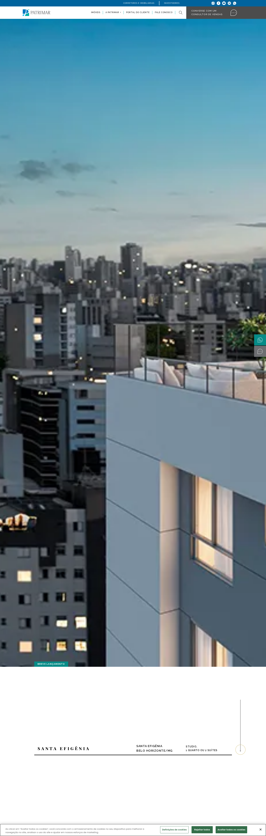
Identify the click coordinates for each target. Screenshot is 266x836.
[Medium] (229, 3)
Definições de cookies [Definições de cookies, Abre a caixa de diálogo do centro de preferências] (174, 829)
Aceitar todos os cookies (231, 829)
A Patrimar (112, 12)
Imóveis (95, 12)
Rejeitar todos (202, 829)
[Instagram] (213, 3)
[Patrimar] (36, 12)
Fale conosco (164, 12)
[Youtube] (224, 3)
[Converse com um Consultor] (260, 351)
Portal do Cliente (138, 12)
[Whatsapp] (234, 3)
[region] (133, 830)
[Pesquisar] (180, 12)
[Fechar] (260, 829)
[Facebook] (218, 3)
